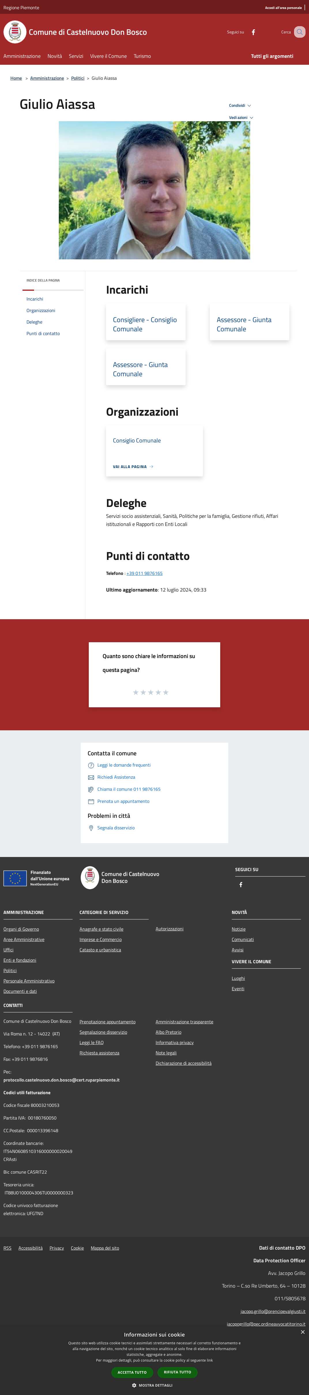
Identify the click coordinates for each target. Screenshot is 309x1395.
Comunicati (243, 939)
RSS (7, 1247)
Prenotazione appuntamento (107, 1021)
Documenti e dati (20, 991)
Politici (77, 78)
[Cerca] (299, 32)
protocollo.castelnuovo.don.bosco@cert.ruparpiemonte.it (61, 1079)
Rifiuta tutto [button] (177, 1372)
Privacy (57, 1247)
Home (16, 78)
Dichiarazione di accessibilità (184, 1063)
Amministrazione (47, 78)
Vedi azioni (242, 117)
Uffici (8, 949)
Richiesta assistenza (99, 1052)
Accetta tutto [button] (132, 1372)
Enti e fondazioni (19, 960)
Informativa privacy (175, 1042)
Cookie (77, 1247)
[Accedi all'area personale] (283, 8)
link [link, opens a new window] (210, 1360)
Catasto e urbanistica (100, 949)
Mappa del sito (105, 1247)
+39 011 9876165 (145, 573)
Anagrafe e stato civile (101, 928)
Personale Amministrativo (28, 980)
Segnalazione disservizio (103, 1032)
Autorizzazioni (170, 928)
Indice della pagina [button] (43, 280)
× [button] (302, 1332)
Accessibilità (30, 1247)
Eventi (238, 988)
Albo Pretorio (168, 1032)
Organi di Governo (21, 928)
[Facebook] (247, 32)
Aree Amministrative (23, 939)
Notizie (239, 928)
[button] (154, 1385)
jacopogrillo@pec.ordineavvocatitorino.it (266, 1323)
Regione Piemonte (21, 7)
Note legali (166, 1052)
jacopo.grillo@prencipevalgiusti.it (273, 1311)
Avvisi (238, 949)
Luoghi (238, 978)
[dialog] (154, 1360)
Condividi (241, 105)
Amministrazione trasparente (184, 1021)
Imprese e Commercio (101, 939)
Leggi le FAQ (92, 1042)
